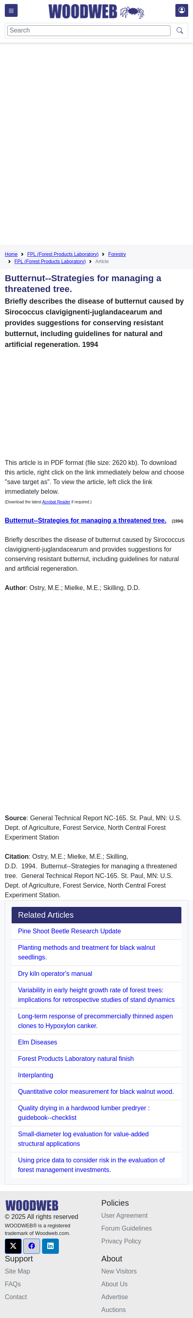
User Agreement (124, 1215)
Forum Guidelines (126, 1228)
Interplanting (35, 1075)
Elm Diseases (37, 1042)
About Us (114, 1284)
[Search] (89, 30)
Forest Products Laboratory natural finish (76, 1058)
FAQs (13, 1284)
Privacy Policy (121, 1241)
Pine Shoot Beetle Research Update (69, 931)
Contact (16, 1297)
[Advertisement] (96, 145)
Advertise (114, 1297)
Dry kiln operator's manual (55, 973)
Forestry (117, 254)
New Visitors (119, 1271)
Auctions (113, 1309)
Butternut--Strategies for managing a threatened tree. (86, 520)
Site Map (17, 1271)
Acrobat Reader (56, 502)
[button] (13, 1246)
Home (11, 254)
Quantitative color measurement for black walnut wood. (96, 1091)
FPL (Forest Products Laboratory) (63, 254)
